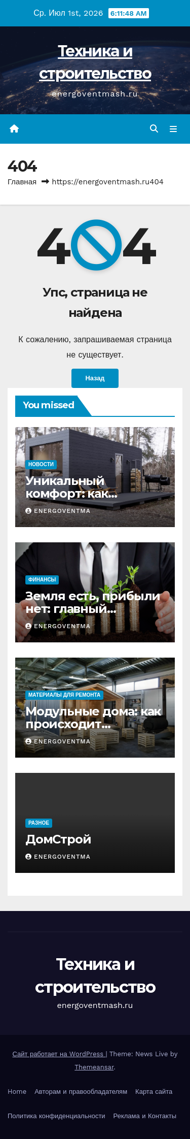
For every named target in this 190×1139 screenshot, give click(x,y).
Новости (41, 464)
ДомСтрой (58, 839)
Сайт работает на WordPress (59, 1054)
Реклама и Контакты (144, 1116)
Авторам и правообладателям (80, 1091)
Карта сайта (153, 1091)
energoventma (58, 510)
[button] (154, 129)
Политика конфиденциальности (56, 1116)
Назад (95, 378)
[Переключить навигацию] (173, 129)
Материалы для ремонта (64, 695)
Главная (22, 181)
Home (17, 1091)
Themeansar (93, 1067)
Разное (38, 823)
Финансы (42, 579)
